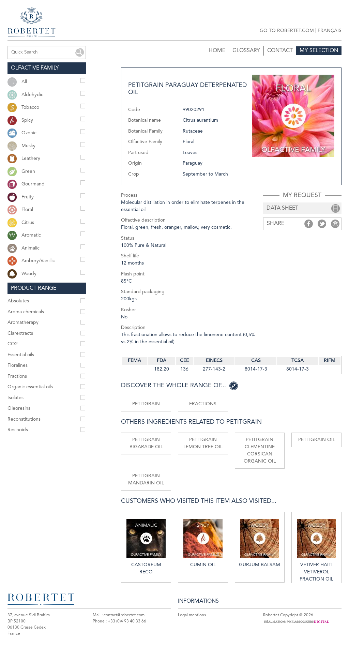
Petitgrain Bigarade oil (146, 443)
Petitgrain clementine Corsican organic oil (260, 450)
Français (330, 30)
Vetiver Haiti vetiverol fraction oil (316, 550)
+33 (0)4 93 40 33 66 (127, 621)
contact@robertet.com (124, 615)
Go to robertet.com (287, 30)
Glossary (246, 51)
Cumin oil (203, 543)
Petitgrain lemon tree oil (203, 443)
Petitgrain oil (316, 439)
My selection (319, 51)
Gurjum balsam (259, 543)
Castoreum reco (146, 546)
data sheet (282, 208)
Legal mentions (192, 615)
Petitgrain (146, 404)
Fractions (202, 404)
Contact (280, 51)
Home (217, 51)
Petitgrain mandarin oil (146, 479)
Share (308, 224)
